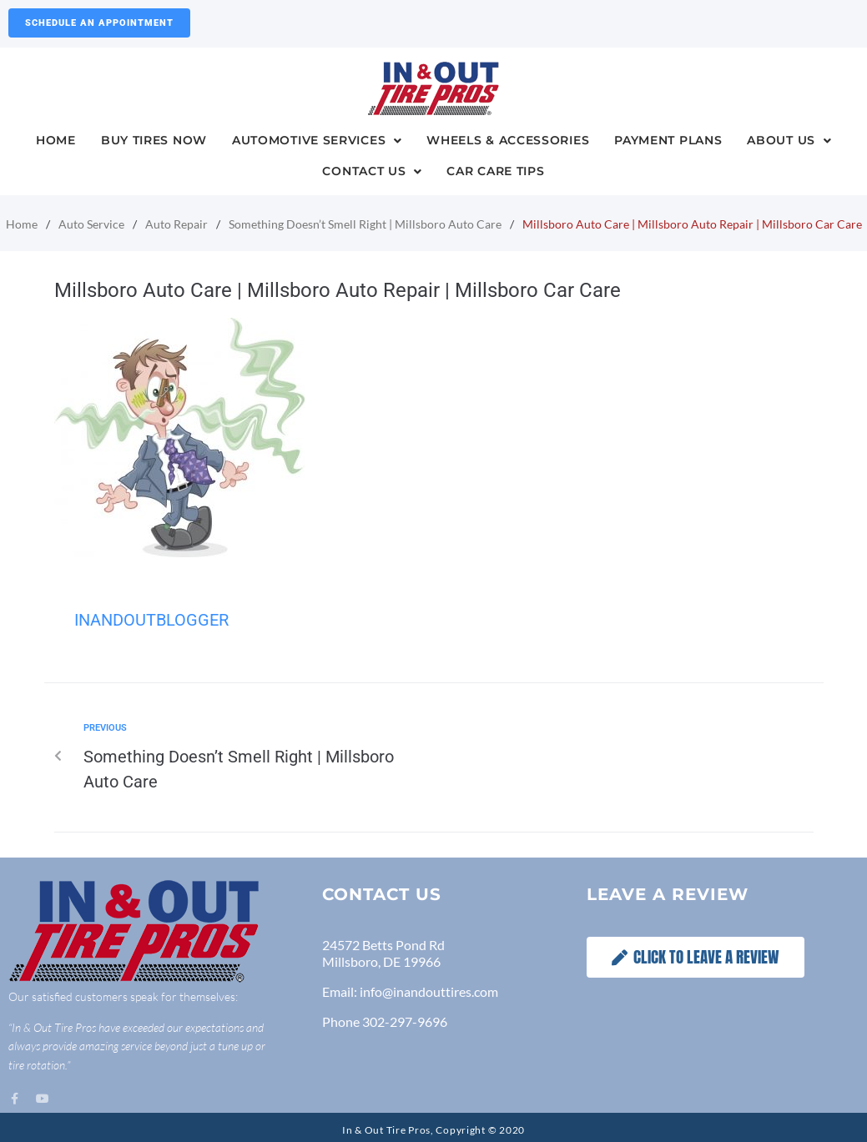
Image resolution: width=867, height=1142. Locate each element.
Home (22, 224)
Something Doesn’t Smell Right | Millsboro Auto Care (365, 224)
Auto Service (91, 224)
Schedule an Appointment (99, 23)
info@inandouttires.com (429, 991)
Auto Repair (176, 224)
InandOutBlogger (151, 620)
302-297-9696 (404, 1021)
